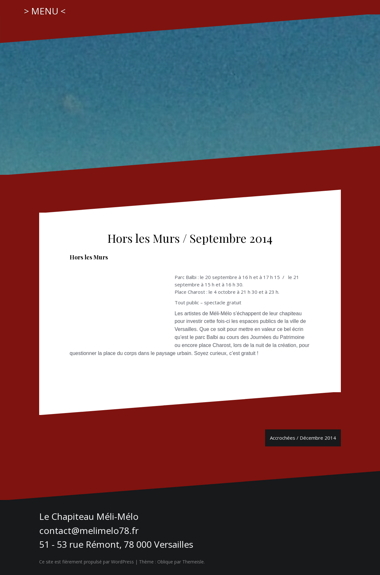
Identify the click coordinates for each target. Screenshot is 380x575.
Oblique (165, 562)
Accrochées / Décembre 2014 (303, 438)
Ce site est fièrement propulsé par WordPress (86, 562)
